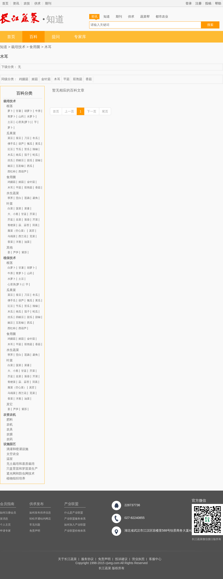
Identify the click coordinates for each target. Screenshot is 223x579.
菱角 (35, 198)
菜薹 (27, 208)
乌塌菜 (12, 236)
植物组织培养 (15, 478)
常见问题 (34, 524)
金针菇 (46, 79)
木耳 (48, 47)
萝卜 (10, 110)
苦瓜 (27, 149)
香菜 (10, 241)
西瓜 (29, 165)
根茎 (9, 106)
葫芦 (21, 143)
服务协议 (87, 559)
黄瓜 (38, 143)
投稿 (208, 3)
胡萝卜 (28, 110)
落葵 (27, 219)
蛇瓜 (35, 154)
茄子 (27, 154)
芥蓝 (10, 219)
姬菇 (35, 79)
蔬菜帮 (145, 16)
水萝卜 (31, 116)
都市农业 (162, 16)
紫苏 (24, 252)
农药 (9, 439)
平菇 (66, 79)
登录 (189, 3)
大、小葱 (13, 214)
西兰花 (23, 236)
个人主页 (5, 524)
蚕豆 (18, 138)
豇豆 (10, 149)
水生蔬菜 (12, 193)
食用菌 (34, 47)
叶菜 (9, 203)
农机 (9, 424)
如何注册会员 (8, 512)
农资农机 (9, 414)
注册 (198, 3)
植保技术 (9, 258)
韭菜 (18, 219)
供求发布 (36, 504)
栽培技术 (18, 47)
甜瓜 (29, 160)
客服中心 (155, 559)
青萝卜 (12, 116)
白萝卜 (12, 267)
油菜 (27, 241)
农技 (27, 3)
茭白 (18, 198)
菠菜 (18, 208)
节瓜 (18, 149)
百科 (33, 37)
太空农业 (12, 454)
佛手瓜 (12, 143)
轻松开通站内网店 (40, 518)
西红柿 (12, 171)
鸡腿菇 (23, 79)
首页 (5, 3)
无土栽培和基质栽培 (20, 463)
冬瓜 (35, 138)
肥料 (9, 419)
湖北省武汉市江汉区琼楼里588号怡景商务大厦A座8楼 (161, 530)
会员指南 (7, 504)
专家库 (80, 37)
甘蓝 (24, 214)
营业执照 (138, 559)
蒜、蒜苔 (24, 225)
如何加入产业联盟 (75, 524)
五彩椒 (20, 165)
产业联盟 (71, 504)
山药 (21, 116)
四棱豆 (20, 160)
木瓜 (10, 154)
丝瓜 (10, 160)
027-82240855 (134, 518)
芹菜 (35, 219)
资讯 (16, 3)
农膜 (9, 434)
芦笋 (16, 252)
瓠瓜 (29, 143)
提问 (56, 37)
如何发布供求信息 (40, 512)
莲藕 (27, 198)
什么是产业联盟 (73, 512)
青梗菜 (12, 225)
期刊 (48, 3)
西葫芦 (23, 171)
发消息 (4, 518)
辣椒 (35, 149)
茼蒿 (35, 225)
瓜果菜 (11, 133)
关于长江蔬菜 (67, 559)
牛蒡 (38, 110)
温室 (9, 459)
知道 (106, 16)
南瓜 (18, 154)
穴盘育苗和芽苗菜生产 (22, 468)
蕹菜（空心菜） (17, 230)
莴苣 (32, 230)
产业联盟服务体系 (75, 518)
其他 (9, 247)
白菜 (10, 208)
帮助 (218, 3)
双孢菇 (77, 79)
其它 (9, 404)
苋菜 (32, 236)
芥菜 (32, 214)
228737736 (132, 505)
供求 (37, 3)
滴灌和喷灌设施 (17, 449)
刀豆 (27, 138)
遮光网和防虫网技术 (20, 473)
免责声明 (34, 530)
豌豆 (10, 165)
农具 (9, 429)
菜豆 (10, 138)
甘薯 (18, 110)
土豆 (10, 122)
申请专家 (5, 530)
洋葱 (18, 241)
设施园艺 (9, 444)
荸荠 (10, 198)
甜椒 (38, 160)
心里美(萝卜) (23, 122)
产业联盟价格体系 (75, 530)
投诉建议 (121, 559)
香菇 (89, 79)
